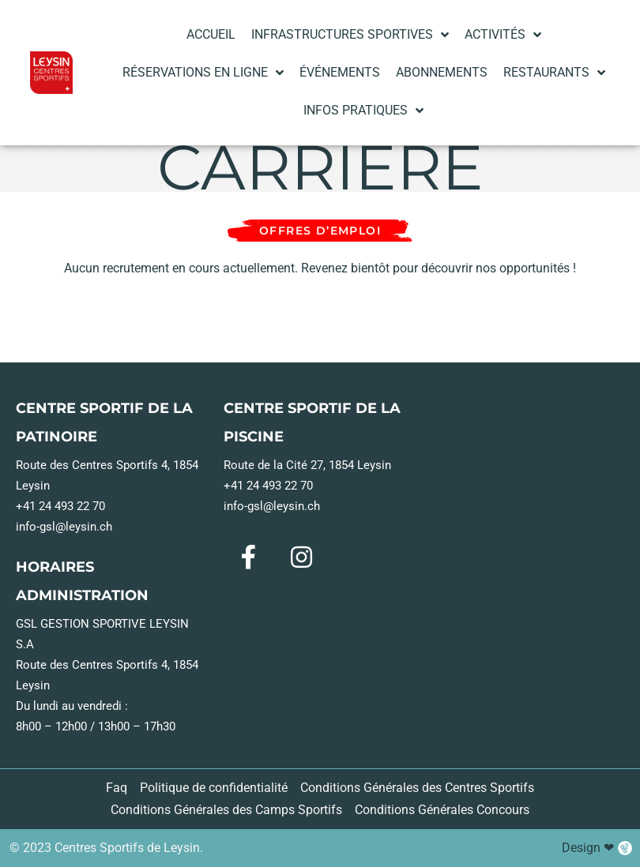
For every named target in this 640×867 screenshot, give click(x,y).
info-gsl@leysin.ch (64, 598)
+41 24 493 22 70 (60, 578)
